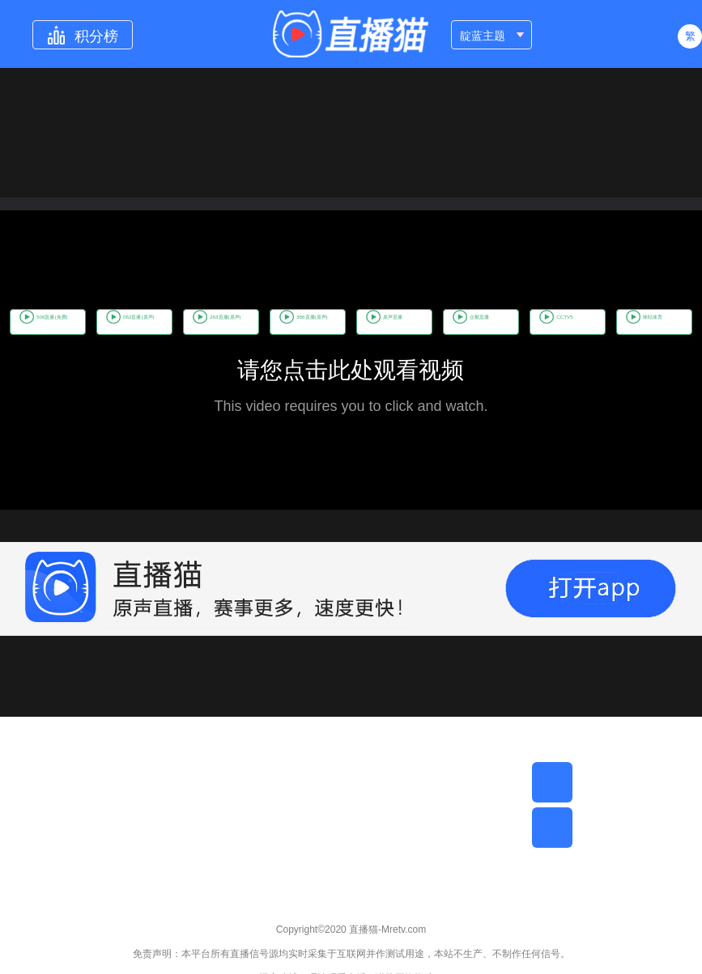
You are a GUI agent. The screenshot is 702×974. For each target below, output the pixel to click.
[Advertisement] (351, 830)
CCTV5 (303, 338)
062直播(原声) (199, 305)
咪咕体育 (395, 338)
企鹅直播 (635, 305)
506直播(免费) (80, 305)
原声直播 (542, 305)
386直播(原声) (437, 305)
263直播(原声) (318, 305)
